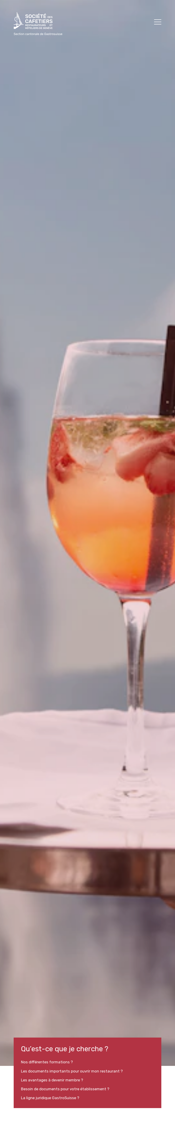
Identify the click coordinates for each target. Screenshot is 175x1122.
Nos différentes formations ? (47, 1062)
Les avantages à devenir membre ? (52, 1080)
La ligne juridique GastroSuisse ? (50, 1098)
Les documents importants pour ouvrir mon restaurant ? (72, 1071)
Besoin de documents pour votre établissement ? (65, 1089)
